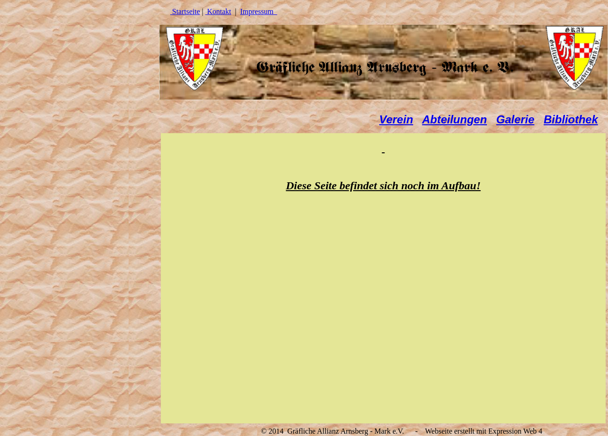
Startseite (185, 11)
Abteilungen (454, 119)
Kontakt (218, 11)
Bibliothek (571, 119)
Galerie (515, 119)
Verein (396, 119)
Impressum (258, 11)
